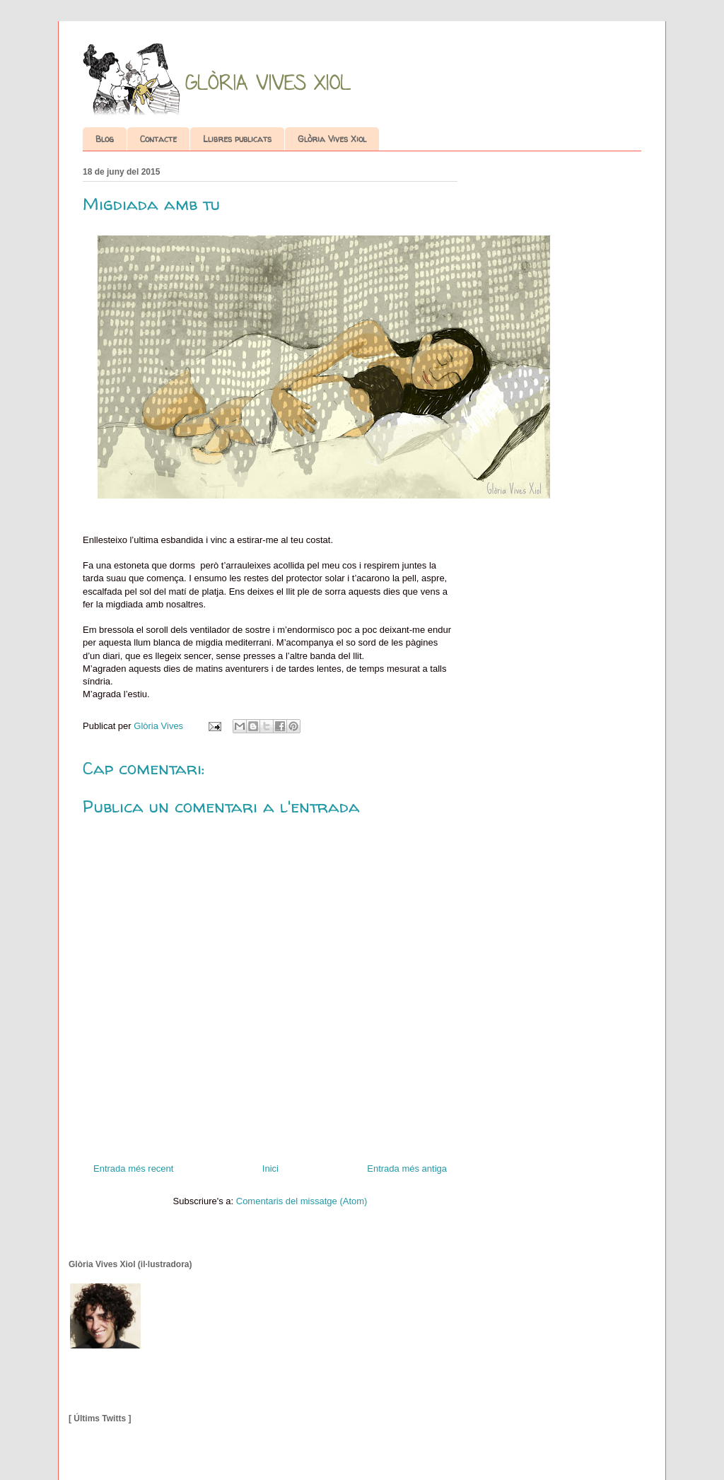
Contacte (158, 139)
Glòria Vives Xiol (332, 139)
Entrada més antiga (407, 1168)
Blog (104, 139)
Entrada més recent (133, 1168)
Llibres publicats (237, 139)
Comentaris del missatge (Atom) (302, 1201)
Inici (270, 1168)
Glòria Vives (159, 726)
